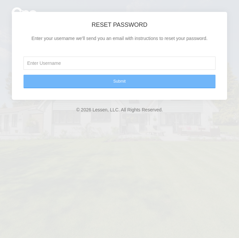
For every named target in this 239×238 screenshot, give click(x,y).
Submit (119, 81)
